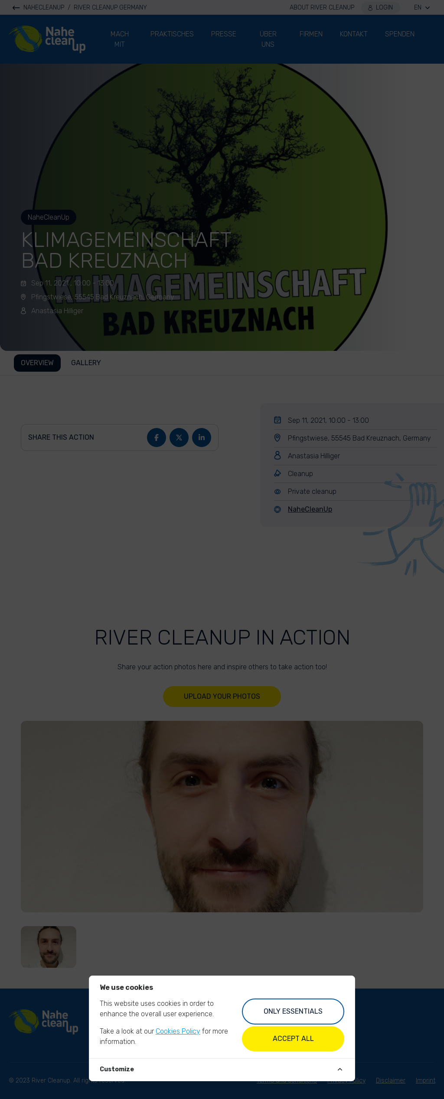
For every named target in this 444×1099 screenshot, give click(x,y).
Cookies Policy (178, 1031)
